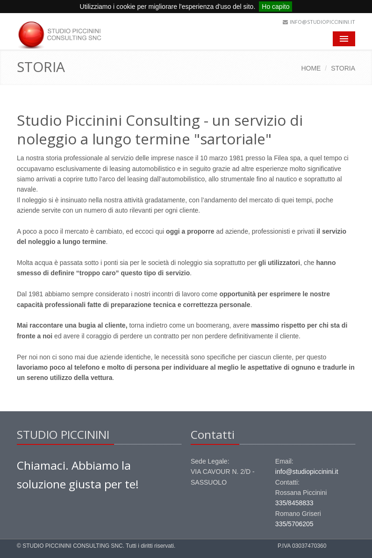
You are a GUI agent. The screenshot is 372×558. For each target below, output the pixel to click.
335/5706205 (294, 524)
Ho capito (275, 6)
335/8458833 (294, 503)
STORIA (343, 68)
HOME (311, 68)
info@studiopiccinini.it (322, 21)
